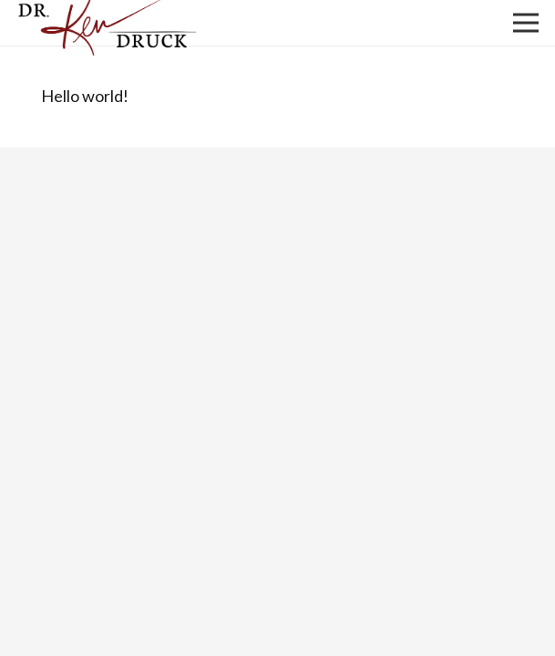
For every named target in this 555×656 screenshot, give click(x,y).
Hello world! (84, 96)
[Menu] (526, 23)
